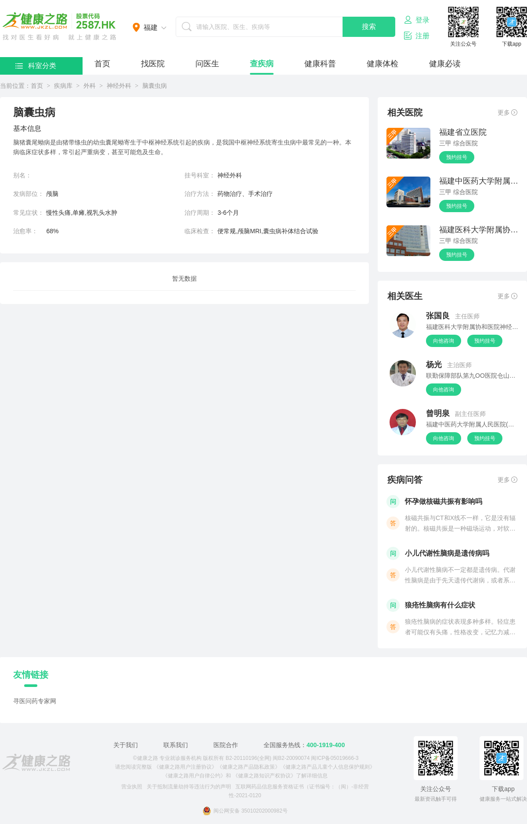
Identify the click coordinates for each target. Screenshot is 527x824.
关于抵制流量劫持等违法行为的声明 (189, 787)
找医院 (153, 63)
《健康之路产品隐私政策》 (248, 767)
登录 (417, 20)
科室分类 (35, 65)
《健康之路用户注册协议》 (185, 767)
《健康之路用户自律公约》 (194, 776)
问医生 (207, 63)
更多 (507, 112)
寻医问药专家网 (34, 701)
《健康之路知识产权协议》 (264, 776)
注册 (417, 36)
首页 (102, 63)
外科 (89, 85)
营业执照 (131, 787)
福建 (151, 27)
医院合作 (225, 744)
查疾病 (262, 63)
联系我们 (175, 744)
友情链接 (30, 674)
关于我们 (125, 744)
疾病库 (63, 85)
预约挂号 (456, 157)
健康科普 (320, 63)
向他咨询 (443, 341)
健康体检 (382, 63)
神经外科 (119, 85)
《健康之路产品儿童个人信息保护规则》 (327, 767)
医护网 (59, 26)
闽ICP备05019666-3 (334, 758)
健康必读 (445, 63)
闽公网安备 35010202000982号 (245, 811)
